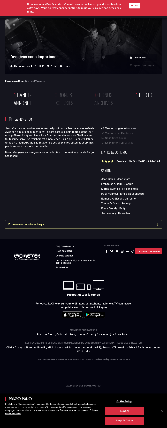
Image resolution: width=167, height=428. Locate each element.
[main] (83, 410)
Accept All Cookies (124, 420)
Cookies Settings (124, 401)
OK (136, 5)
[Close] (161, 410)
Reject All (124, 410)
